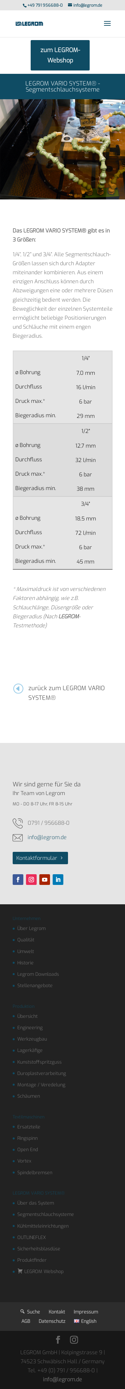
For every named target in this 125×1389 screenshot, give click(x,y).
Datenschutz (52, 1321)
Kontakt (57, 1312)
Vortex (24, 1161)
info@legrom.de (47, 837)
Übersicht (27, 1016)
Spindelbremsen (34, 1173)
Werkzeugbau (32, 1039)
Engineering (30, 1028)
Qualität (25, 940)
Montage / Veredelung (41, 1085)
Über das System (35, 1203)
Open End (27, 1149)
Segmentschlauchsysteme (45, 1214)
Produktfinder (32, 1260)
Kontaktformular (36, 858)
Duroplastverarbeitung (41, 1073)
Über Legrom (31, 928)
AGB (25, 1321)
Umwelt (25, 951)
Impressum (86, 1312)
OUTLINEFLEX (31, 1237)
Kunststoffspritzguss (39, 1062)
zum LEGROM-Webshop (60, 55)
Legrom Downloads (38, 974)
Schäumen (28, 1096)
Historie (25, 963)
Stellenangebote (35, 985)
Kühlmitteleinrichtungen (43, 1226)
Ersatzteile (28, 1127)
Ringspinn (27, 1138)
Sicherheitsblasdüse (38, 1249)
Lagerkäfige (30, 1050)
